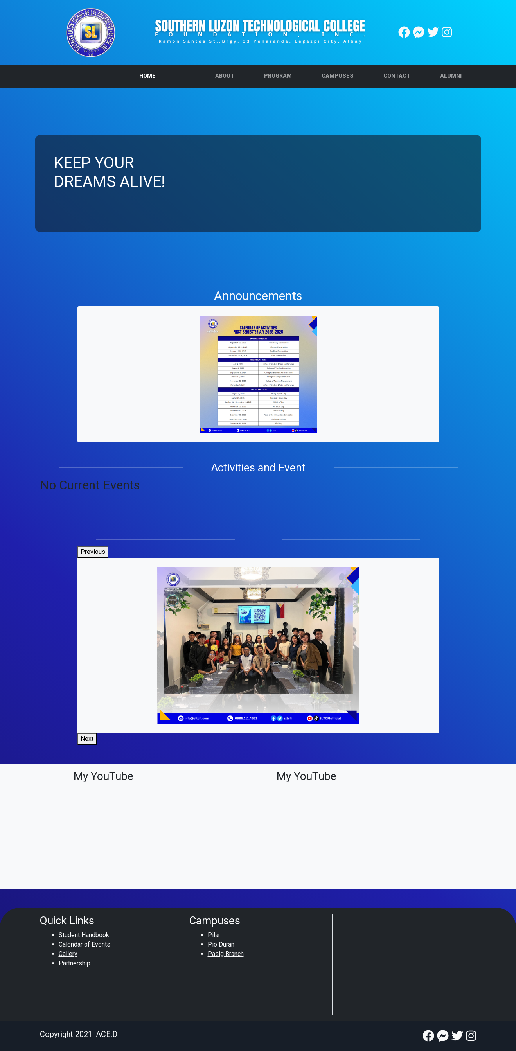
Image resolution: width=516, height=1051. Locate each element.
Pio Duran (221, 944)
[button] (224, 76)
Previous (93, 551)
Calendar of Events (84, 944)
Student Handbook (84, 935)
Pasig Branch (226, 954)
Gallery (68, 954)
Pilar (214, 935)
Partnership (74, 963)
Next (87, 738)
